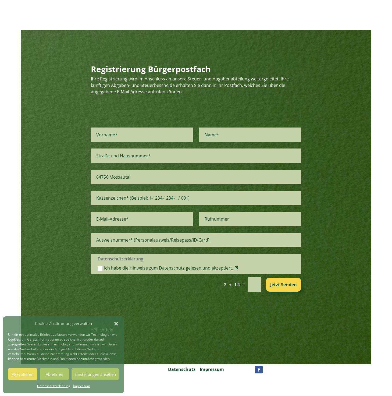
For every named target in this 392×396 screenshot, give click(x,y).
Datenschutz (181, 369)
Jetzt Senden (283, 285)
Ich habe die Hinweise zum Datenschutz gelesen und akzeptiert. (168, 268)
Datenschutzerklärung (53, 386)
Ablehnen (54, 374)
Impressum (81, 386)
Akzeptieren (23, 374)
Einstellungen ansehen (95, 374)
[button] (116, 323)
